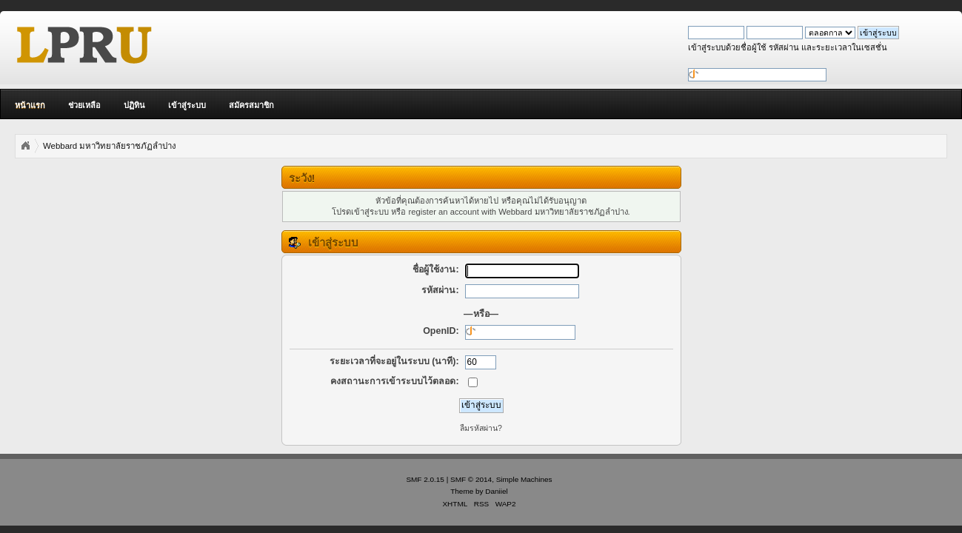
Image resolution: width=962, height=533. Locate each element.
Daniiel (496, 491)
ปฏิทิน (134, 105)
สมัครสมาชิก (251, 105)
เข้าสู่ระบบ (187, 105)
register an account (444, 211)
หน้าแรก (30, 105)
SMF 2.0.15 (425, 479)
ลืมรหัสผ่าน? (481, 427)
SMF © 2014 (471, 479)
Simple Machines (524, 479)
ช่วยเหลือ (84, 105)
